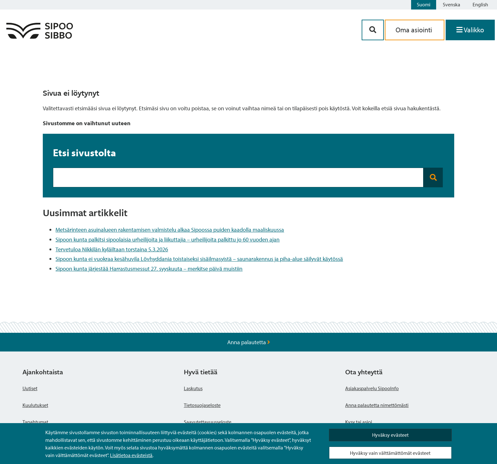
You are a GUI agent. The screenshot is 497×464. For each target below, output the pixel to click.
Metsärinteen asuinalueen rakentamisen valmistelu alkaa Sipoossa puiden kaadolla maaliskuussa (169, 229)
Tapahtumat (35, 422)
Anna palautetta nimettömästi (377, 405)
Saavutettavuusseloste (207, 422)
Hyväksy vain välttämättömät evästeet (390, 453)
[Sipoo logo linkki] (39, 36)
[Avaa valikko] (470, 30)
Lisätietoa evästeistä (131, 455)
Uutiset (30, 388)
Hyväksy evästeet (390, 435)
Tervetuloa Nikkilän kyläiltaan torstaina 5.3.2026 (111, 249)
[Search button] (433, 177)
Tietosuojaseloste (202, 405)
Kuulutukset (35, 405)
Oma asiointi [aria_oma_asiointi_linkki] (415, 29)
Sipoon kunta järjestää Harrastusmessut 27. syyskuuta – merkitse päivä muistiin (148, 268)
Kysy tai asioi (358, 422)
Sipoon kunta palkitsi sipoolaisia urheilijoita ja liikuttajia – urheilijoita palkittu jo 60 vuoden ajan (167, 239)
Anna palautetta (248, 342)
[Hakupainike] (373, 30)
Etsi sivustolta (84, 152)
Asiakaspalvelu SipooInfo (372, 388)
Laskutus (193, 388)
